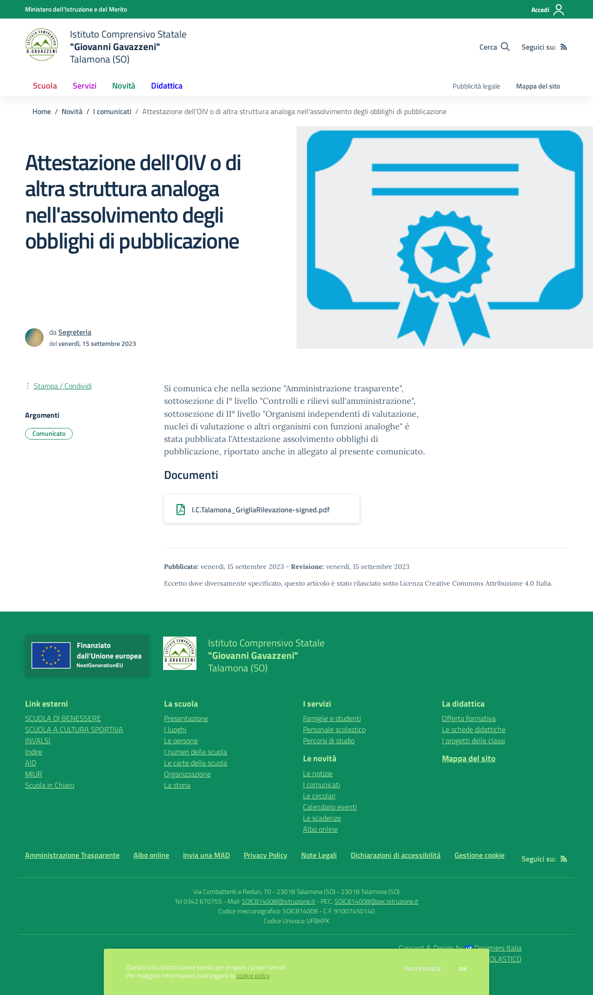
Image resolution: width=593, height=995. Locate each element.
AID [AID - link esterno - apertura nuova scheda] (30, 762)
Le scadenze (322, 817)
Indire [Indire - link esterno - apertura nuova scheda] (33, 751)
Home (41, 111)
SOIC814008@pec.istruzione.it (376, 901)
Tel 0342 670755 (198, 901)
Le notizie (318, 773)
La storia (177, 785)
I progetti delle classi (473, 740)
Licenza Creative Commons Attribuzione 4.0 (467, 583)
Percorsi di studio (328, 740)
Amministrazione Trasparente (72, 855)
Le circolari (319, 795)
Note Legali (319, 855)
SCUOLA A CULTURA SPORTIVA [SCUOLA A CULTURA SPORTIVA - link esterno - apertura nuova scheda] (74, 729)
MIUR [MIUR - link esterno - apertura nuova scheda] (33, 773)
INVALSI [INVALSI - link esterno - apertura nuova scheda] (37, 740)
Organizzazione (187, 773)
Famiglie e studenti (332, 718)
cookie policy (253, 975)
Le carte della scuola (195, 762)
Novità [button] (123, 85)
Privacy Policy (265, 855)
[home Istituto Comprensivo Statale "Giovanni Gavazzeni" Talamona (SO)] (106, 46)
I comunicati (112, 111)
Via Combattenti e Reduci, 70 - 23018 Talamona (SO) (264, 891)
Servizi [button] (84, 85)
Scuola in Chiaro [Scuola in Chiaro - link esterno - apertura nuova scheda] (49, 785)
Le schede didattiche (473, 729)
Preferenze (423, 969)
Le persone (181, 740)
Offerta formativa (469, 718)
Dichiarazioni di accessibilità (396, 855)
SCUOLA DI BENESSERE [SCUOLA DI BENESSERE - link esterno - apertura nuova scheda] (63, 718)
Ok (463, 969)
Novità (72, 111)
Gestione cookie (479, 855)
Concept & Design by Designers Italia (460, 947)
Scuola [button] (45, 85)
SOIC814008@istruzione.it (278, 901)
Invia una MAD (206, 855)
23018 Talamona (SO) (370, 891)
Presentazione (186, 718)
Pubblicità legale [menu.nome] (476, 86)
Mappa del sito (538, 86)
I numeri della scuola (195, 751)
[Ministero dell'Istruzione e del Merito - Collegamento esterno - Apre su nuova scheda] (76, 9)
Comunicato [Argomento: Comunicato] (48, 433)
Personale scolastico (334, 729)
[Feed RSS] (564, 47)
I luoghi (175, 729)
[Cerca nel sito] (494, 47)
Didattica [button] (167, 85)
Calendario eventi (330, 806)
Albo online (320, 829)
